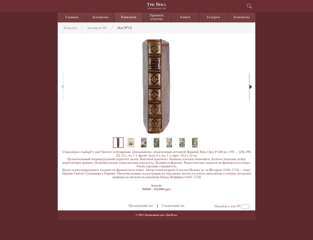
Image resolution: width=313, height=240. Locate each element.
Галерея (213, 17)
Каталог (70, 28)
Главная (71, 17)
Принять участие (157, 17)
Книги (185, 17)
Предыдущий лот (141, 205)
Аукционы (100, 17)
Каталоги (128, 17)
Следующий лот (173, 205)
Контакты (242, 17)
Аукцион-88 (97, 28)
